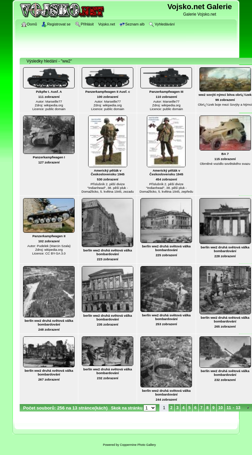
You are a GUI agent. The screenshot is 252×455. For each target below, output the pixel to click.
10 (220, 407)
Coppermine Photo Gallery (138, 445)
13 (238, 407)
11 (229, 407)
